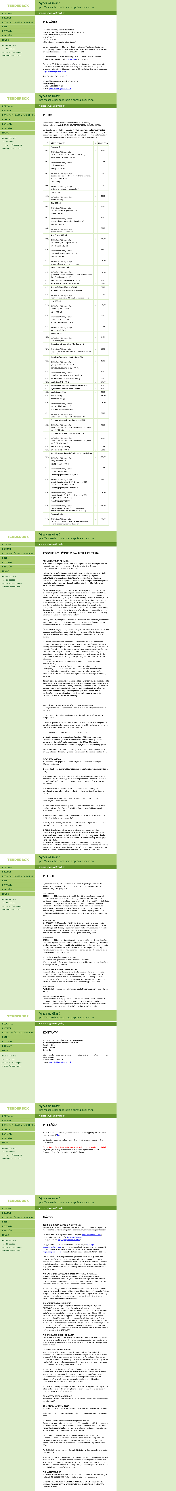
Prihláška (72, 59)
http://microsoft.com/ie (91, 1235)
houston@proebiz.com (11, 55)
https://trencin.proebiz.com (54, 71)
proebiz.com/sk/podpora (12, 52)
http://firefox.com (74, 1237)
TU (58, 1135)
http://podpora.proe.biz (52, 1252)
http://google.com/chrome (69, 1239)
